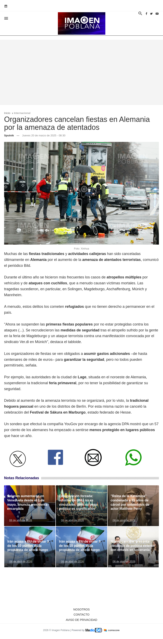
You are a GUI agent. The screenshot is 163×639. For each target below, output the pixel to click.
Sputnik (9, 135)
